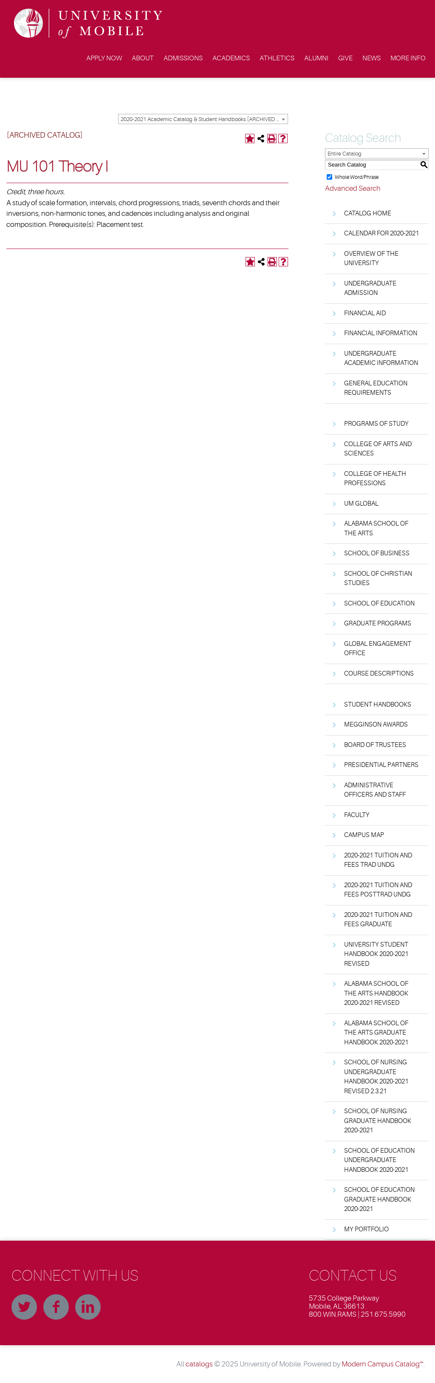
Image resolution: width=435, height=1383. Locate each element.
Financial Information (380, 333)
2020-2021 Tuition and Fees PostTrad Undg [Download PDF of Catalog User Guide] (378, 890)
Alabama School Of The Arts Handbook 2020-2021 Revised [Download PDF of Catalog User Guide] (376, 993)
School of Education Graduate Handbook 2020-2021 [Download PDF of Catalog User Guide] (379, 1199)
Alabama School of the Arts (376, 528)
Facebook (56, 1307)
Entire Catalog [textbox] (345, 153)
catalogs (199, 1364)
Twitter (24, 1307)
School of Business (377, 553)
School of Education (379, 603)
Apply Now (104, 58)
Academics (231, 58)
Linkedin (88, 1307)
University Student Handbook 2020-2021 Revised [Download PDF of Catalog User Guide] (376, 954)
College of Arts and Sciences (378, 449)
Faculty (357, 815)
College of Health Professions (375, 478)
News (371, 58)
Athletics (277, 58)
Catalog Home (367, 213)
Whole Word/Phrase (357, 177)
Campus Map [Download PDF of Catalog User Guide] (364, 835)
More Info (408, 58)
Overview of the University (371, 258)
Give (345, 58)
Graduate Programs (377, 623)
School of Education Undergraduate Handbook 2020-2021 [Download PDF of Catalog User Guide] (379, 1160)
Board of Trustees (375, 745)
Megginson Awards (376, 724)
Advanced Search (353, 188)
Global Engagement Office (377, 648)
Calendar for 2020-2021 (381, 233)
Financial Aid (365, 313)
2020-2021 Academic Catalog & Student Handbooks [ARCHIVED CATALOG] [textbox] (204, 119)
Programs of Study (376, 423)
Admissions (183, 58)
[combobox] (203, 119)
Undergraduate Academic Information (381, 358)
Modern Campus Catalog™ (383, 1364)
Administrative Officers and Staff (375, 790)
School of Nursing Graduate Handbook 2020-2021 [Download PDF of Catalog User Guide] (377, 1121)
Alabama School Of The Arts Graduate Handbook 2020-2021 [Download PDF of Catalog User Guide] (376, 1033)
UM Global (361, 503)
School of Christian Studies (378, 578)
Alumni (316, 58)
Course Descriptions (379, 673)
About (143, 58)
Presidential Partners (381, 765)
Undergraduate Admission (370, 288)
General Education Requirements (375, 388)
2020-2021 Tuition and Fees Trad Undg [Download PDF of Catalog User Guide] (378, 860)
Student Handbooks (377, 704)
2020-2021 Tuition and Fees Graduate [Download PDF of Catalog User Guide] (378, 919)
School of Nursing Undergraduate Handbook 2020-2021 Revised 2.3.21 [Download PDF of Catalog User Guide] (376, 1077)
